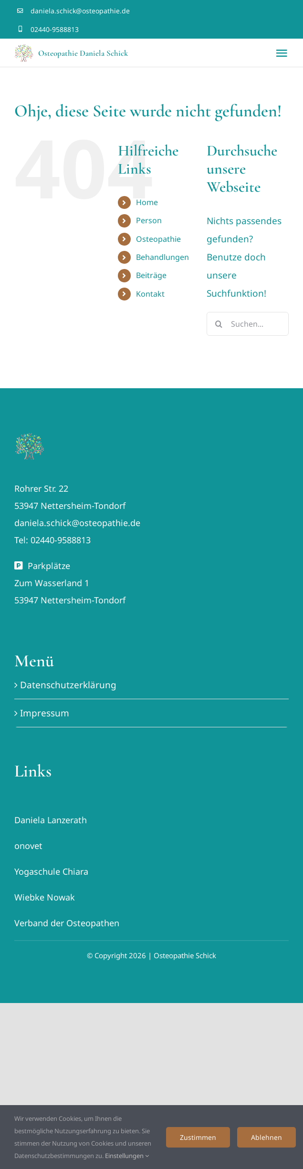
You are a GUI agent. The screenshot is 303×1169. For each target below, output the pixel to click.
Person (149, 220)
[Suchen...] (248, 324)
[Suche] (218, 324)
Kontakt (150, 294)
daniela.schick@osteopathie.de (80, 10)
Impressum (44, 713)
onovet (28, 845)
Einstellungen (127, 1155)
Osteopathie (158, 239)
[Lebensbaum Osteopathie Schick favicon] (29, 435)
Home (147, 202)
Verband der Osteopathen (66, 923)
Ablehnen (266, 1137)
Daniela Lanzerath (50, 820)
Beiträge (151, 275)
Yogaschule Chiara (51, 871)
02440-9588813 (55, 29)
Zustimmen (198, 1137)
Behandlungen (162, 257)
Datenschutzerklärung (68, 685)
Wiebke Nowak (44, 897)
